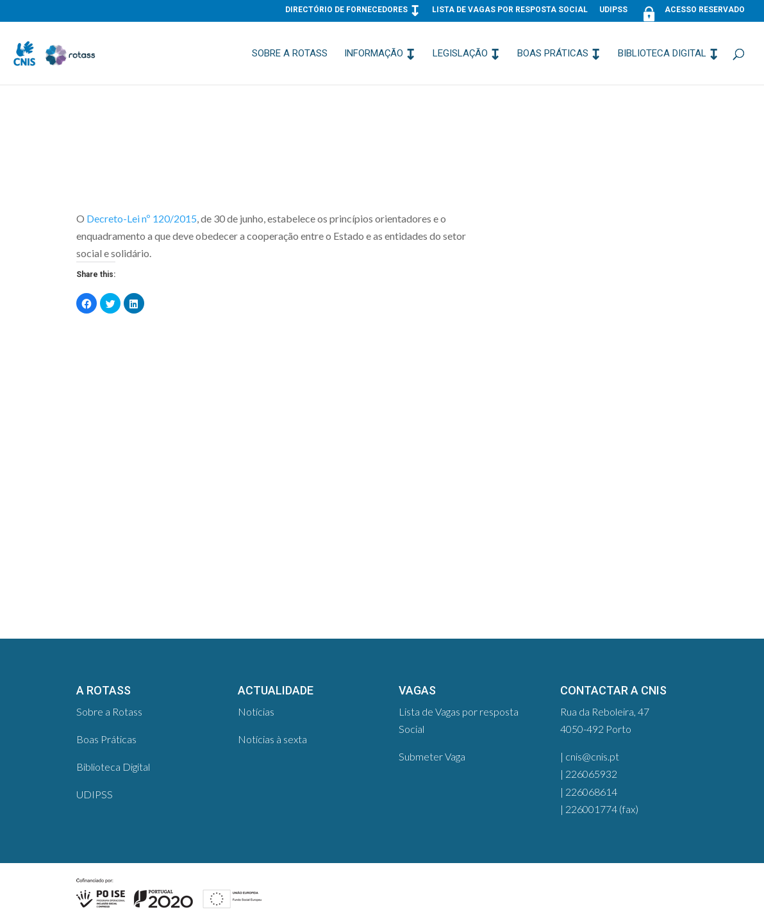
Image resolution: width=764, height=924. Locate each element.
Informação (373, 54)
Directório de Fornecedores (346, 10)
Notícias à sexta (272, 739)
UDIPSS (613, 10)
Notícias (256, 711)
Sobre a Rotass (290, 54)
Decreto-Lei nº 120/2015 (142, 218)
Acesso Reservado (692, 12)
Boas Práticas (552, 54)
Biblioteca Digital (662, 54)
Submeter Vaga (432, 756)
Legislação (460, 54)
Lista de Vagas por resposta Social (510, 10)
